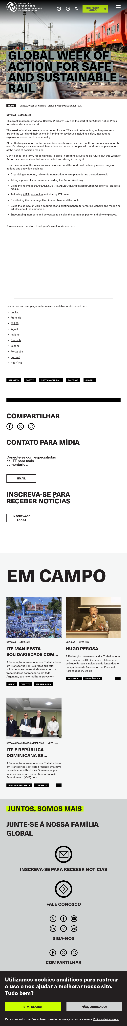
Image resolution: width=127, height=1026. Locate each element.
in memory (74, 678)
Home (11, 105)
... (118, 678)
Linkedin (53, 928)
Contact (63, 890)
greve (11, 684)
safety (30, 380)
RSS (74, 928)
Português (17, 351)
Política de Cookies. (106, 1019)
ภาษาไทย (16, 362)
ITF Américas (43, 684)
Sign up (63, 856)
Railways (73, 380)
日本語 (15, 323)
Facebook (63, 918)
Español (15, 345)
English (15, 312)
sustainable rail (51, 380)
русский (15, 357)
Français (16, 317)
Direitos (25, 684)
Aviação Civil (92, 678)
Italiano (15, 334)
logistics (41, 785)
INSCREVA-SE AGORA (21, 518)
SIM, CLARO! (32, 1007)
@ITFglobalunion (33, 194)
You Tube (74, 918)
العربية (14, 329)
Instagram (63, 928)
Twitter (53, 918)
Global (89, 380)
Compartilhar (33, 415)
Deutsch (16, 340)
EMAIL (21, 478)
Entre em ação (92, 9)
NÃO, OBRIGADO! (94, 1007)
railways (13, 380)
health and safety (19, 785)
